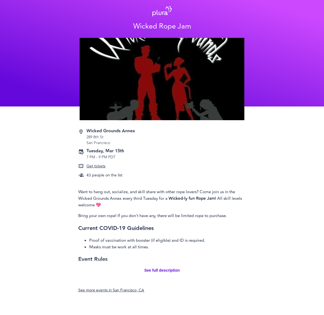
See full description (162, 270)
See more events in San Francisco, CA (111, 290)
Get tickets (95, 166)
